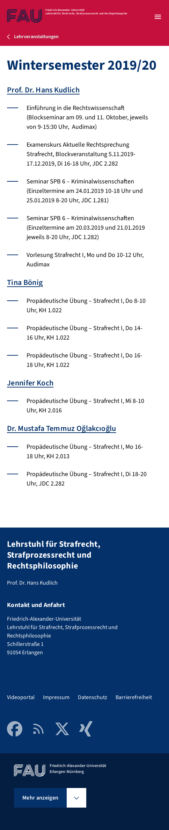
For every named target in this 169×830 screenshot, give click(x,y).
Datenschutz (92, 697)
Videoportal (21, 697)
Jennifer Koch (30, 383)
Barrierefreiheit (134, 697)
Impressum (56, 697)
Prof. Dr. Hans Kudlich (43, 90)
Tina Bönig (25, 282)
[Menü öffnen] (158, 17)
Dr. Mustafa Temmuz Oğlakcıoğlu (61, 428)
